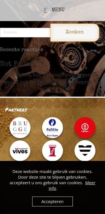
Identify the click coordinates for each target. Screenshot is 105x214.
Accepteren (52, 201)
